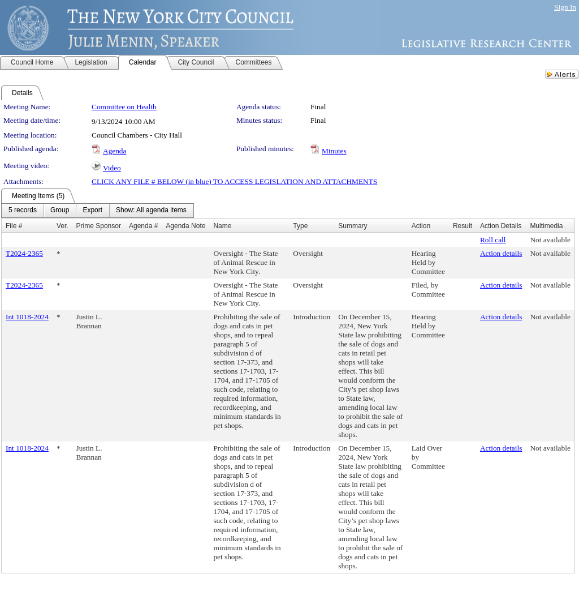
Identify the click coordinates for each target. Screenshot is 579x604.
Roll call (493, 239)
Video (112, 168)
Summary (352, 226)
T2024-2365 (24, 253)
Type (300, 226)
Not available (550, 239)
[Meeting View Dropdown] (151, 210)
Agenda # (143, 226)
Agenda (114, 151)
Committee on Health (124, 106)
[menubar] (97, 210)
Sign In (565, 7)
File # (14, 226)
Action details (501, 253)
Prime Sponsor (98, 226)
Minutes (334, 151)
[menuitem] (23, 210)
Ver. (62, 226)
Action (421, 226)
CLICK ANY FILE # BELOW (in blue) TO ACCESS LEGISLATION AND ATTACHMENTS (234, 181)
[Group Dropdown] (60, 210)
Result (462, 226)
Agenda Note (185, 226)
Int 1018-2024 (27, 316)
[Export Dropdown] (92, 210)
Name (222, 226)
